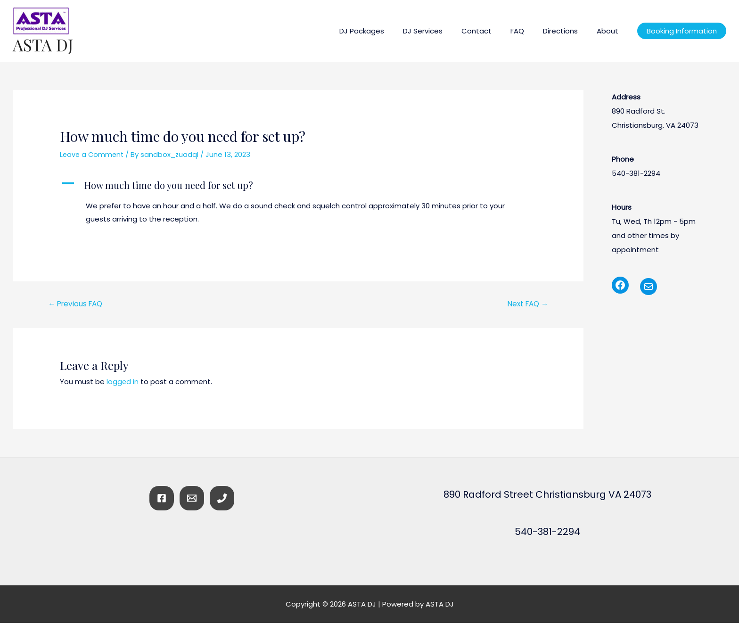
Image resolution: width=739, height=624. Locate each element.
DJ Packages (387, 31)
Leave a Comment (93, 154)
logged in (123, 382)
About (610, 31)
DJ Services (444, 31)
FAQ (529, 31)
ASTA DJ (43, 44)
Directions (567, 31)
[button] (298, 185)
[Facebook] (161, 499)
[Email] (192, 499)
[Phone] (222, 499)
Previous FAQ (78, 304)
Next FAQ (526, 304)
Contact (493, 31)
